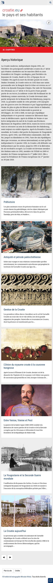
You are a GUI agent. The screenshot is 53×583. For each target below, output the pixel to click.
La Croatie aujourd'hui (15, 531)
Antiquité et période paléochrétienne (22, 257)
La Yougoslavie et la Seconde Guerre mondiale (22, 476)
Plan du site (8, 570)
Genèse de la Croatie (14, 309)
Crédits (17, 570)
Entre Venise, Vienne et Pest (18, 420)
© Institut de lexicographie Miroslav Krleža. (17, 577)
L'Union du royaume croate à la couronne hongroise (24, 366)
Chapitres (10, 50)
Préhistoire (9, 202)
